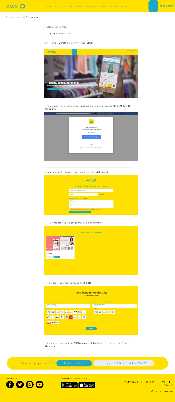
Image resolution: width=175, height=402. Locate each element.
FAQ (164, 382)
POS (56, 6)
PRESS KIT (168, 385)
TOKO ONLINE (66, 6)
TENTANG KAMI (131, 382)
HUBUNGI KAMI (91, 6)
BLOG (103, 6)
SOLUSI (48, 6)
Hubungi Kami (74, 363)
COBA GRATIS (166, 6)
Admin (20, 17)
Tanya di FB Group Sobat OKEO (123, 363)
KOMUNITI (149, 382)
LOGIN (153, 6)
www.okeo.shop (64, 33)
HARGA (78, 6)
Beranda (10, 17)
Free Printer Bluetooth (118, 6)
